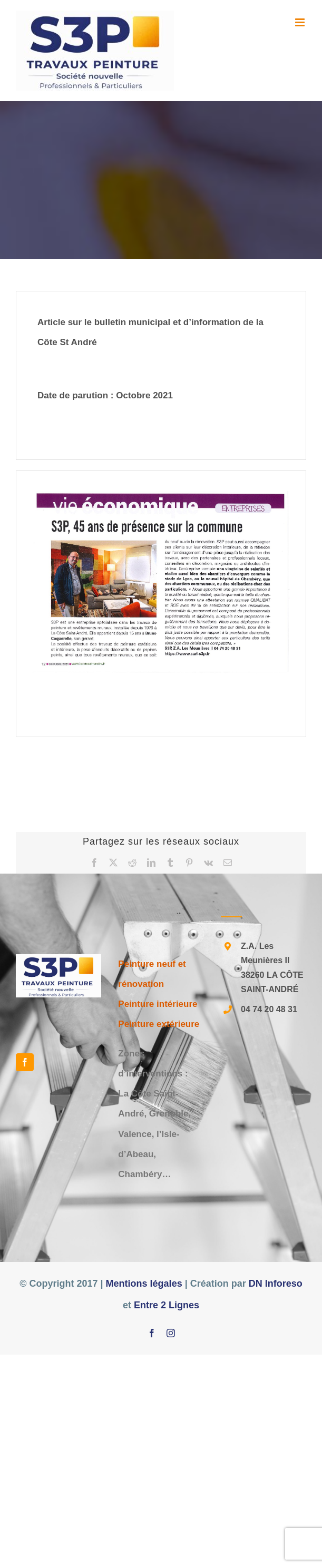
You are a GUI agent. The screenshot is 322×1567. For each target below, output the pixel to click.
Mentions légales (144, 1283)
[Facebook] (25, 1062)
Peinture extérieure (158, 1024)
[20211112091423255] (161, 582)
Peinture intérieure (157, 1004)
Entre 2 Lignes (166, 1305)
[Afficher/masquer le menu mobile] (300, 22)
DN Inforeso (276, 1283)
